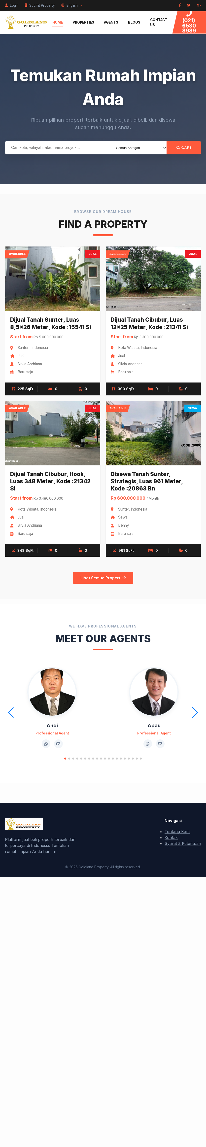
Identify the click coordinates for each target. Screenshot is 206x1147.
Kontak (171, 837)
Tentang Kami (177, 831)
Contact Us (158, 22)
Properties (83, 22)
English (71, 5)
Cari (183, 148)
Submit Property (40, 5)
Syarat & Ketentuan (183, 843)
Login (12, 5)
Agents (111, 22)
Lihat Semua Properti (103, 577)
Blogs (134, 22)
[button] (65, 759)
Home (57, 22)
